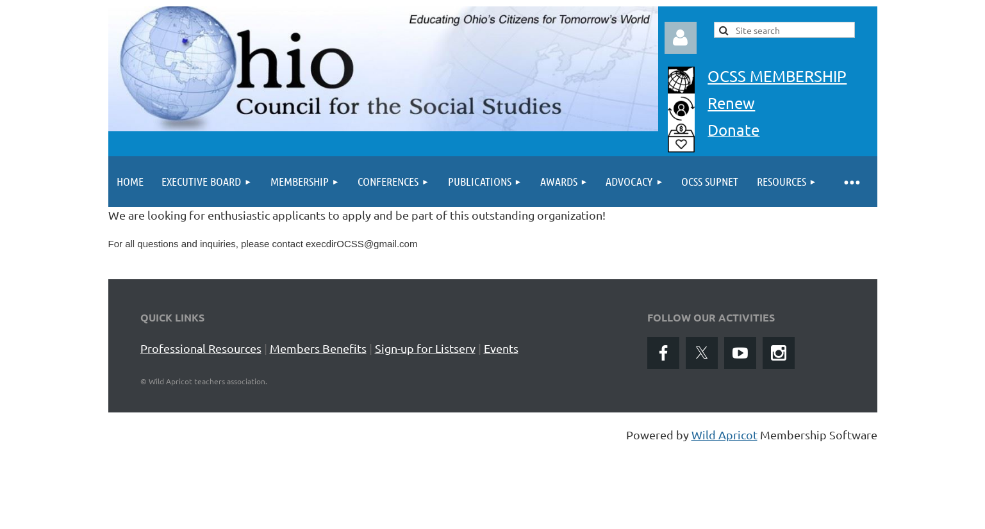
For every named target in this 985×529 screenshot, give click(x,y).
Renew (731, 103)
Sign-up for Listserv (425, 348)
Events (501, 348)
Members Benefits (318, 348)
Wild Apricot (724, 434)
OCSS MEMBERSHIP (777, 76)
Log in (681, 38)
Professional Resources (200, 348)
